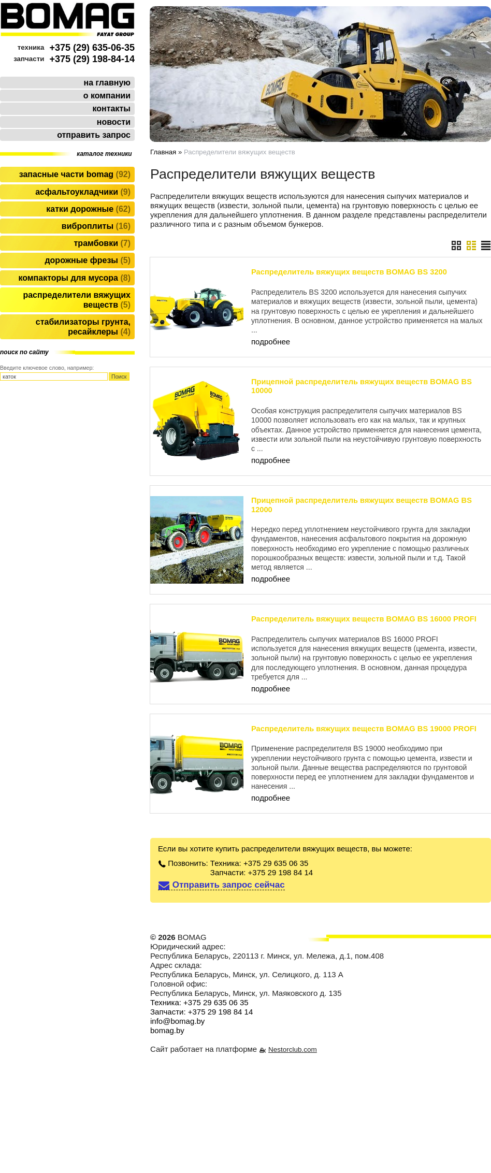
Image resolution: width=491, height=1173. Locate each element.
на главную (107, 82)
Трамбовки (102, 243)
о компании (107, 95)
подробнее (270, 341)
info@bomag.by (177, 1021)
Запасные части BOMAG (75, 174)
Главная (163, 152)
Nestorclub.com (292, 1049)
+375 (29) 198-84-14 (92, 59)
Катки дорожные (88, 209)
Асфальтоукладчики (83, 191)
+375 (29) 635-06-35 (92, 47)
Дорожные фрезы (88, 260)
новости (114, 122)
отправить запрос (94, 135)
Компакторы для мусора (74, 277)
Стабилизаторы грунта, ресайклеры (83, 326)
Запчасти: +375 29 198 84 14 (261, 872)
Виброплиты (96, 226)
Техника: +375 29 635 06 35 (259, 863)
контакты (112, 108)
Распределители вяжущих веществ (77, 300)
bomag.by (167, 1030)
